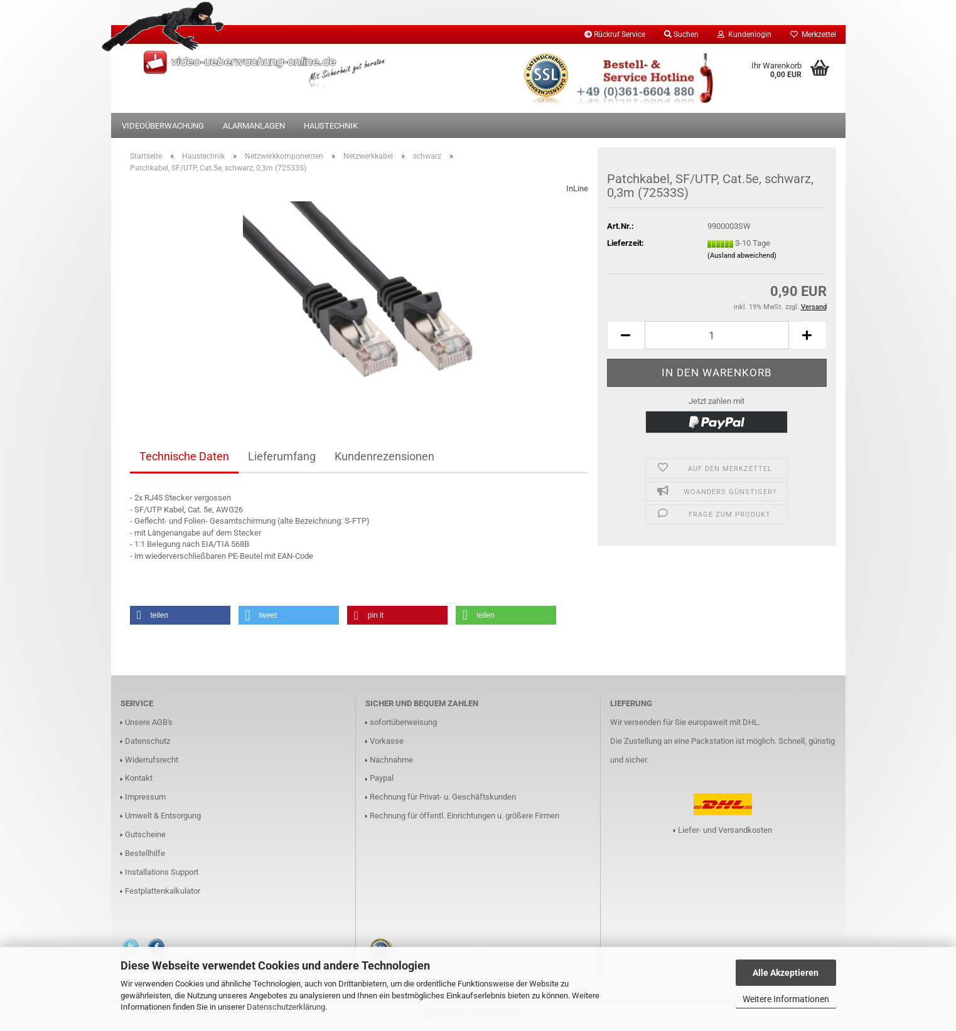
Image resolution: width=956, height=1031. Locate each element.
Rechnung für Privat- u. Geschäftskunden (443, 796)
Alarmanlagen (254, 125)
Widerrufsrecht (151, 759)
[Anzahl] (717, 335)
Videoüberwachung (163, 125)
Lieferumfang (282, 456)
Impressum (145, 796)
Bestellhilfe (145, 853)
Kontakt (139, 778)
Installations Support (161, 872)
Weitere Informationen (786, 999)
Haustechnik (331, 125)
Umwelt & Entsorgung (163, 815)
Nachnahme (391, 759)
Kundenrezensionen (384, 456)
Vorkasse (387, 741)
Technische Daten (184, 456)
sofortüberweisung (403, 722)
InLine (577, 188)
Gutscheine (145, 834)
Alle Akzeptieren (786, 973)
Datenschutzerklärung (286, 1007)
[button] (626, 335)
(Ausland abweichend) (741, 255)
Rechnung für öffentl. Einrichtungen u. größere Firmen (464, 815)
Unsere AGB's (149, 722)
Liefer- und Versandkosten (725, 830)
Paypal (382, 778)
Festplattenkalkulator (162, 891)
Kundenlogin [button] (744, 34)
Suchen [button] (681, 34)
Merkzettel (813, 34)
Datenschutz (147, 741)
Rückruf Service (614, 34)
